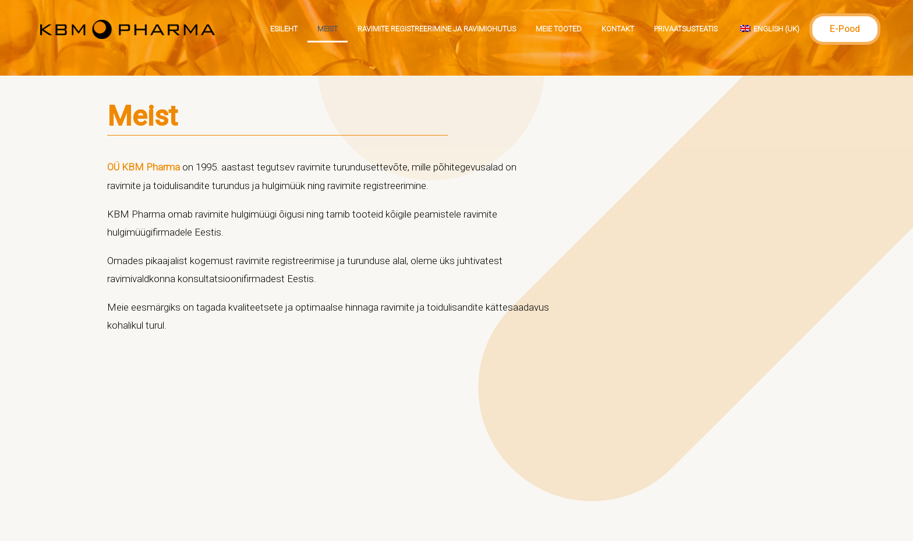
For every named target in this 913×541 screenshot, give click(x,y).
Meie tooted (559, 28)
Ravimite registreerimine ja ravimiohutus (437, 28)
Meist (327, 28)
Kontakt (617, 28)
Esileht (284, 28)
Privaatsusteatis (685, 28)
